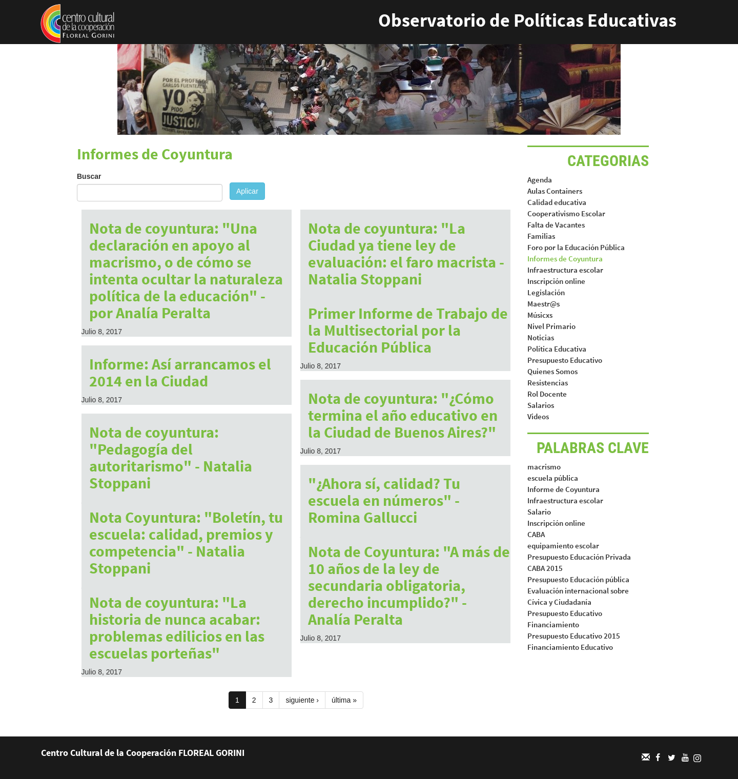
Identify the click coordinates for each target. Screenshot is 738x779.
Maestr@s (543, 304)
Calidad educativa (556, 202)
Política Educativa (556, 349)
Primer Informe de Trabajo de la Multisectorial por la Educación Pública (408, 330)
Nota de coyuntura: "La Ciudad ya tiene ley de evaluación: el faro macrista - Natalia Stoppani (406, 253)
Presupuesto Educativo (564, 360)
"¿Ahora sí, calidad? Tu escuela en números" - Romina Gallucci (384, 500)
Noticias (540, 337)
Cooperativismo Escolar (566, 213)
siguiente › (302, 700)
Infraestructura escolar (565, 270)
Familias (541, 236)
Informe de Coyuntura (563, 489)
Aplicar (247, 191)
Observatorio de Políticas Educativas (527, 20)
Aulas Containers (554, 191)
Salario (539, 512)
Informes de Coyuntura (565, 258)
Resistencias (547, 382)
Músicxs (539, 315)
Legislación (546, 292)
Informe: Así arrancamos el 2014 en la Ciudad (180, 372)
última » (344, 700)
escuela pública (552, 478)
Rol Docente (547, 394)
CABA (536, 534)
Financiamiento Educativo (570, 647)
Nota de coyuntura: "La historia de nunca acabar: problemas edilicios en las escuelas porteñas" (176, 627)
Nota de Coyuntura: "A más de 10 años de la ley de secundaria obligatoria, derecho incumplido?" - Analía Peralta (409, 585)
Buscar (89, 176)
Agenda (539, 179)
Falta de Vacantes (556, 225)
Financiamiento (553, 624)
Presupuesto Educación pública (578, 579)
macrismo (544, 466)
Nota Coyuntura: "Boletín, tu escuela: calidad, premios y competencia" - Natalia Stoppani (186, 542)
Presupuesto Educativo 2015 (573, 636)
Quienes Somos (552, 371)
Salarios (540, 405)
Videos (538, 416)
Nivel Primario (551, 326)
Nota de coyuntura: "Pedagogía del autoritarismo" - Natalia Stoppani (170, 457)
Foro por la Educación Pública (576, 247)
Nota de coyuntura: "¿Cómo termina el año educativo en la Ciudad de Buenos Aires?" (403, 415)
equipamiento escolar (563, 545)
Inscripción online (556, 281)
